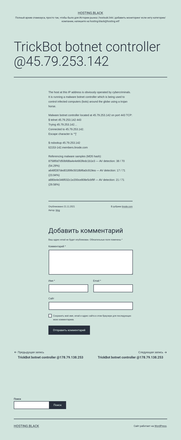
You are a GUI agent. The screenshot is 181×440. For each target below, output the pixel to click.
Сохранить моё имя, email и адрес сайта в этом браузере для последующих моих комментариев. (92, 318)
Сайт (51, 298)
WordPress (161, 426)
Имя (51, 280)
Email (97, 280)
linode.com (127, 206)
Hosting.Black (90, 13)
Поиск (17, 398)
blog (58, 210)
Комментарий (57, 246)
